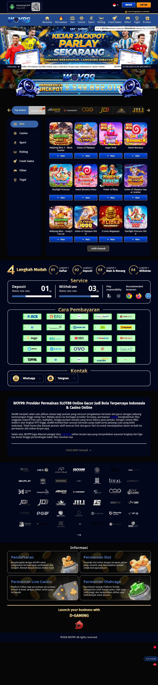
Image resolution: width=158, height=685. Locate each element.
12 (81, 62)
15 (87, 62)
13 (83, 62)
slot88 (113, 417)
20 (98, 62)
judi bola (66, 434)
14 (85, 62)
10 (77, 62)
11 (79, 62)
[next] (150, 45)
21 (100, 62)
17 (92, 62)
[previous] (8, 45)
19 (96, 62)
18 (94, 62)
